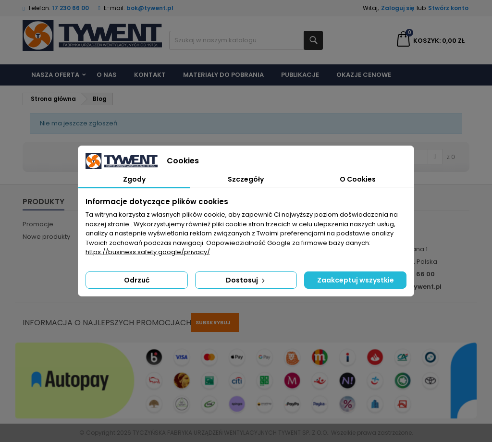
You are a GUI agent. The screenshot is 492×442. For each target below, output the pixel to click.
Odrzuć (136, 280)
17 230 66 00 (70, 8)
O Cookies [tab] (358, 179)
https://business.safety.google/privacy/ (148, 252)
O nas (107, 74)
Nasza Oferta (55, 74)
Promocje (38, 224)
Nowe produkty (46, 236)
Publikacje (300, 74)
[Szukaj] (246, 40)
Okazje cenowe (363, 74)
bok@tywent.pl (149, 8)
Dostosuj (246, 280)
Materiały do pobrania (223, 74)
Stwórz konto (448, 8)
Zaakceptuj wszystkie (355, 280)
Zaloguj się (397, 8)
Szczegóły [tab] (246, 179)
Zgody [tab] (134, 179)
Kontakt (150, 74)
